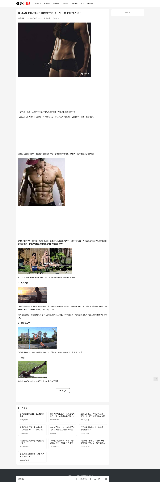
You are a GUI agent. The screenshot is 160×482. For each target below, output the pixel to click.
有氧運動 (47, 3)
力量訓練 (65, 3)
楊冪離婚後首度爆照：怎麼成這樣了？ (32, 442)
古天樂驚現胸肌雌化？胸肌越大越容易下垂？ (93, 428)
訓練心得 (56, 3)
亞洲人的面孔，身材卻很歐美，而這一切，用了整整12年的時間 (93, 415)
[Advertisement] (62, 94)
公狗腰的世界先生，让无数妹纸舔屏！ (32, 415)
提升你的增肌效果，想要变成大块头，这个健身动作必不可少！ (62, 415)
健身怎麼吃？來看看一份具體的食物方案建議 (32, 455)
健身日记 (21, 18)
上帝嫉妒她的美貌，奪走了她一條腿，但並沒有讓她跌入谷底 (62, 442)
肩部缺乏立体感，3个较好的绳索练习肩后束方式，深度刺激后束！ (93, 442)
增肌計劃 (74, 3)
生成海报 (83, 479)
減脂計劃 (38, 3)
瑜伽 (82, 3)
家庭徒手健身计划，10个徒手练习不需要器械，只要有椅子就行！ (62, 428)
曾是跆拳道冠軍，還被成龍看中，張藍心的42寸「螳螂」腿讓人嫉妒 (32, 428)
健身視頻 (90, 3)
